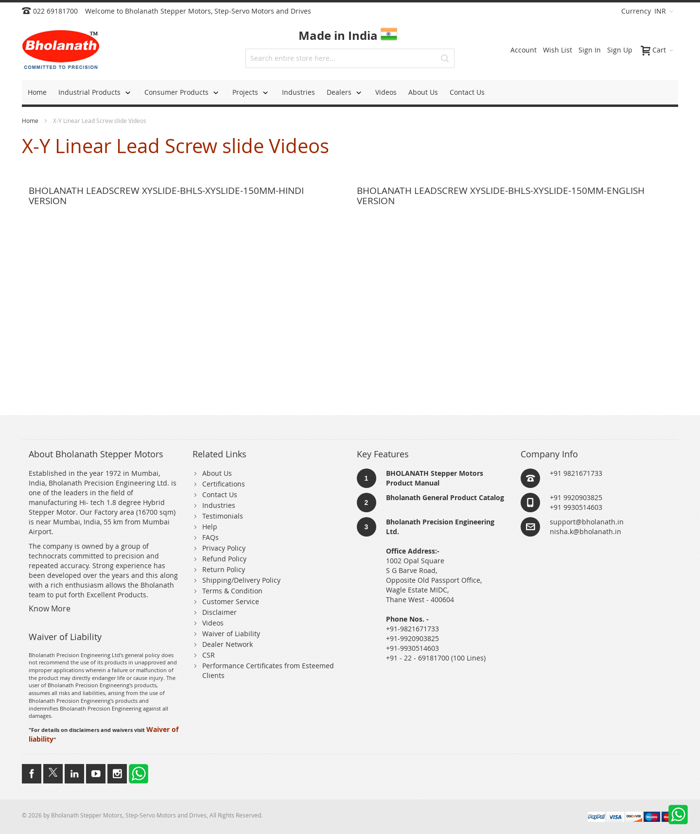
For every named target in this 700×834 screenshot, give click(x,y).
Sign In (589, 49)
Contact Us (219, 494)
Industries (218, 505)
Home (31, 120)
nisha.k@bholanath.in (585, 531)
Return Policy (223, 569)
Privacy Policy (223, 548)
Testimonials (222, 516)
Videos (213, 622)
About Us (217, 473)
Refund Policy (224, 558)
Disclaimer (219, 612)
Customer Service (230, 601)
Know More (49, 608)
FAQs (210, 537)
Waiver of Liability (231, 633)
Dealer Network (227, 644)
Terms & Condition (232, 590)
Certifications (223, 483)
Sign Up (619, 49)
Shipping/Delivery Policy (241, 580)
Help (209, 526)
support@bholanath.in (587, 521)
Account (523, 49)
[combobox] (350, 58)
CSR (208, 655)
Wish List (557, 49)
